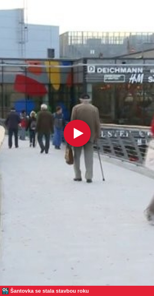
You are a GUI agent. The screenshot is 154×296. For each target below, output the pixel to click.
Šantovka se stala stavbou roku (49, 291)
